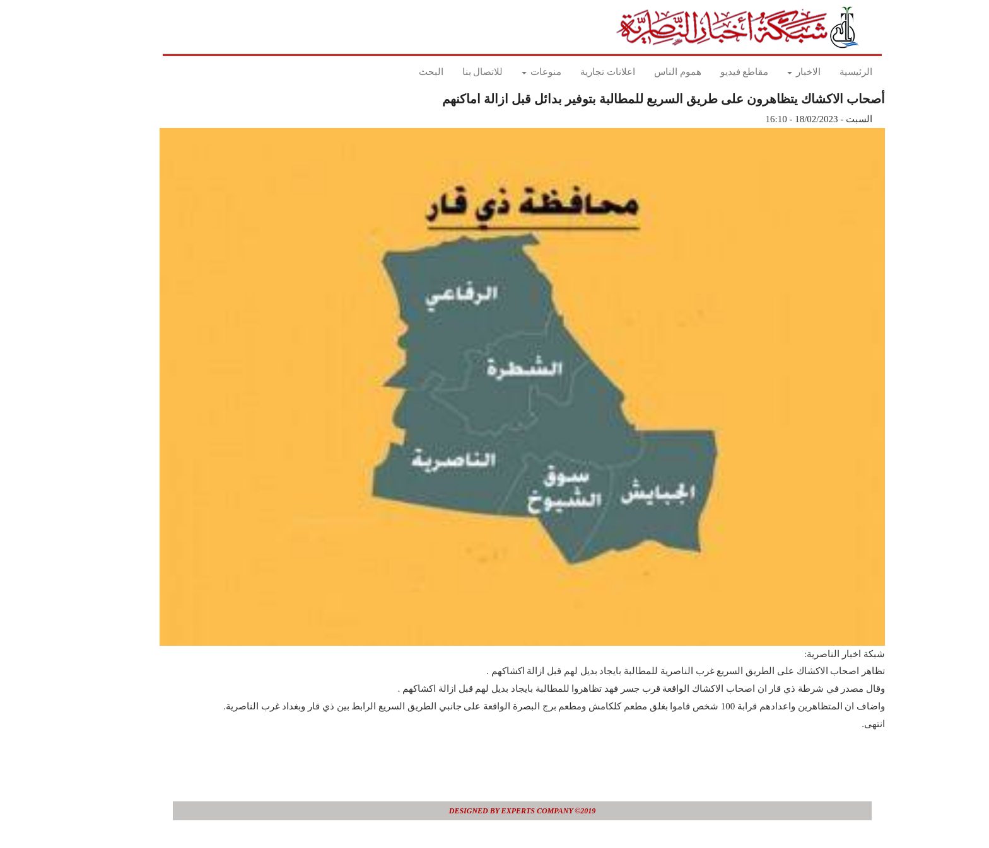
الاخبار (776, 72)
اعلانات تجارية (580, 72)
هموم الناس (650, 72)
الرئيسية (828, 72)
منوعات (514, 72)
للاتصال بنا (455, 72)
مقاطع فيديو (717, 72)
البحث (403, 72)
